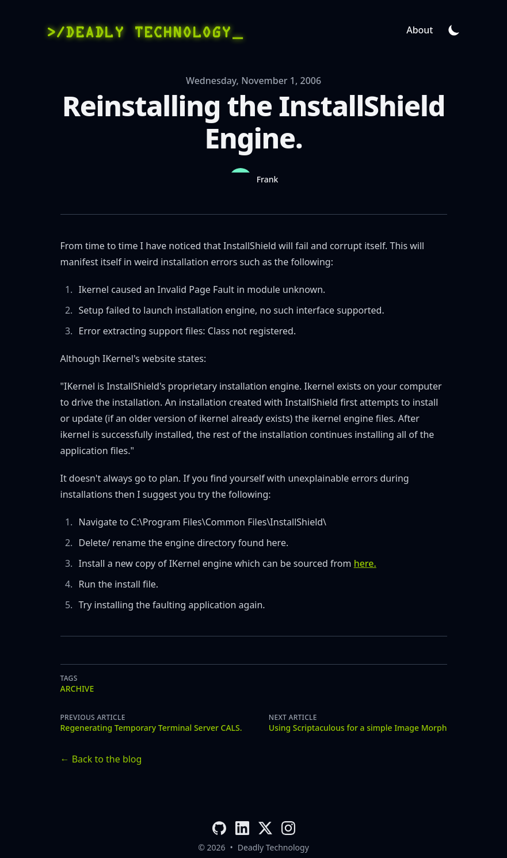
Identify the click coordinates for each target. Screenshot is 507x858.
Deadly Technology (273, 847)
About (419, 30)
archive (77, 688)
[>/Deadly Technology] (144, 30)
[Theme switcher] (454, 30)
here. (365, 563)
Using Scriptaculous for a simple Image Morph (358, 727)
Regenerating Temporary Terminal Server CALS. (151, 727)
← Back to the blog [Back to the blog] (101, 759)
